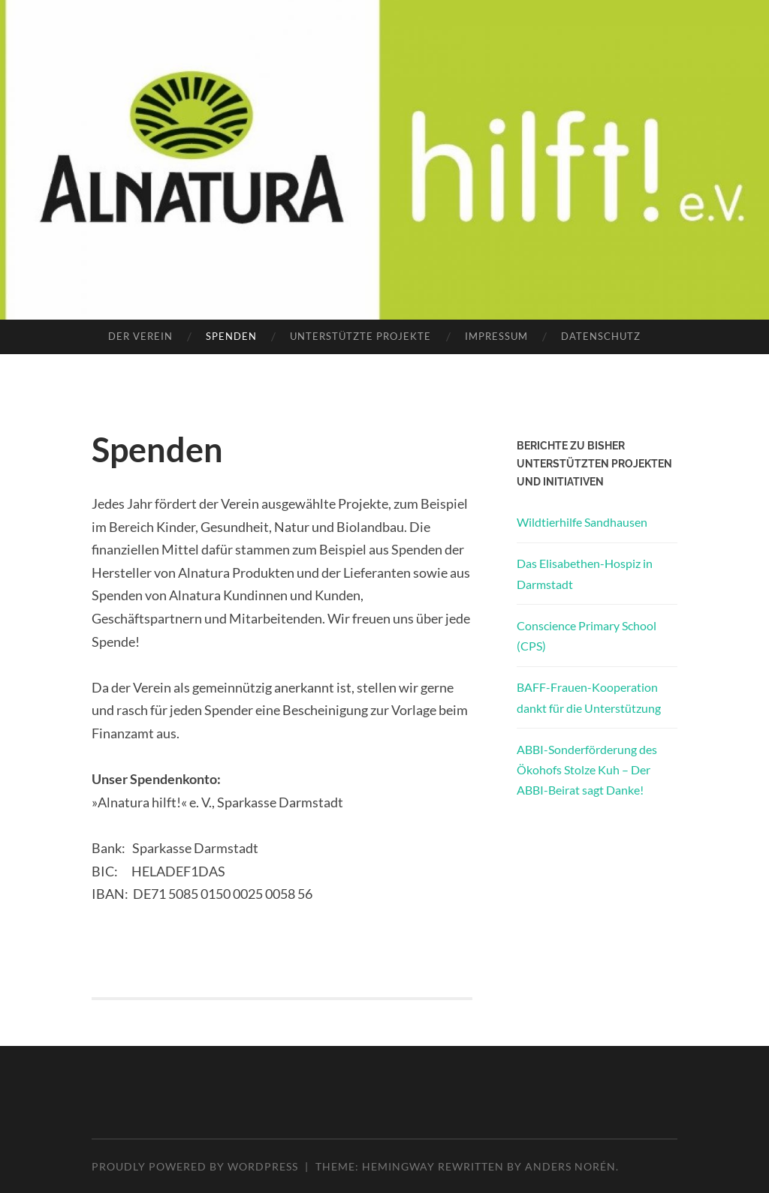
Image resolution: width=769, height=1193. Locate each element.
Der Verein (140, 336)
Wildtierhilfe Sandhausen (582, 522)
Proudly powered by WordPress (195, 1166)
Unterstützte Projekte (360, 336)
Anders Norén (570, 1166)
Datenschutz (601, 336)
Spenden (231, 336)
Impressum (496, 336)
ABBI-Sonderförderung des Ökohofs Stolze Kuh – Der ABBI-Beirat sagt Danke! (587, 769)
